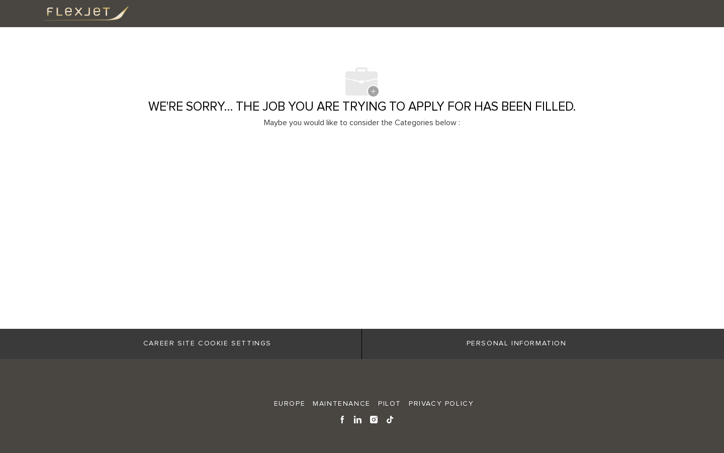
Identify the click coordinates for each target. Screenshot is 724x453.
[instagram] (374, 419)
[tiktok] (390, 419)
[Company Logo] (78, 14)
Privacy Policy (441, 403)
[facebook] (342, 419)
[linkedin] (358, 419)
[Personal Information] (517, 344)
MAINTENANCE (342, 403)
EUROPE (290, 403)
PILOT (389, 403)
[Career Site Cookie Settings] (207, 344)
